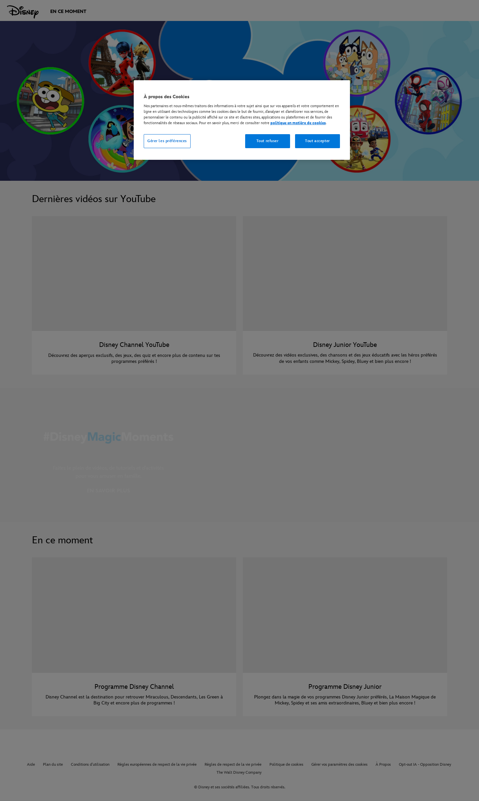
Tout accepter (317, 141)
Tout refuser (267, 141)
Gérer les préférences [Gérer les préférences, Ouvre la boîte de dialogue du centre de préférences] (167, 141)
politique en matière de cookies (298, 123)
